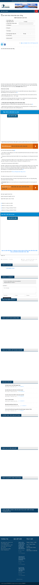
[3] (1, 207)
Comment (5, 285)
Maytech (23, 583)
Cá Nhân (11, 259)
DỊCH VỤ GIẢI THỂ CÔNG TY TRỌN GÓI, (10, 250)
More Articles (19, 579)
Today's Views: (30, 542)
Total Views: (29, 550)
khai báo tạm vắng (30, 259)
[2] (32, 104)
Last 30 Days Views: (31, 547)
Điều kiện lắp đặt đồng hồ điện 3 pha (11, 404)
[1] (17, 92)
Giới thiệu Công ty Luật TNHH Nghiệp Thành (12, 385)
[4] (22, 169)
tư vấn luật (31, 260)
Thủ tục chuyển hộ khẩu (9, 399)
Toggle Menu (4, 11)
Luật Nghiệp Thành (10, 268)
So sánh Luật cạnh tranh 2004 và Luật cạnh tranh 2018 (14, 394)
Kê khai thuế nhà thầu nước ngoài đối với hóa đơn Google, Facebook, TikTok (18, 409)
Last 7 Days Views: (31, 544)
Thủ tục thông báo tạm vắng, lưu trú (18, 171)
